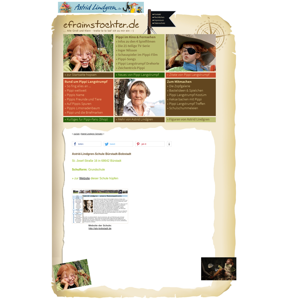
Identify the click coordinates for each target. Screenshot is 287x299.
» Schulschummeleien (182, 108)
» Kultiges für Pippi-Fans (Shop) (86, 119)
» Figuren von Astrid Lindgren (188, 119)
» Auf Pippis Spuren (78, 104)
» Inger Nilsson (126, 50)
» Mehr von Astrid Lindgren (134, 119)
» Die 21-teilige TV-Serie (133, 46)
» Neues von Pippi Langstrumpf (137, 75)
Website (84, 178)
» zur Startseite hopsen (81, 75)
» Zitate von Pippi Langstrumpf (188, 75)
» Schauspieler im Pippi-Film (137, 54)
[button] (86, 144)
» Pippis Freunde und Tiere (83, 99)
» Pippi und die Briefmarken (84, 112)
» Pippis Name (74, 95)
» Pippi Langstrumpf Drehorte (137, 63)
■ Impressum (158, 20)
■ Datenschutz (158, 23)
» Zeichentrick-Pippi (130, 68)
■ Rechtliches (158, 17)
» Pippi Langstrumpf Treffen (186, 104)
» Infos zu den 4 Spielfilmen (135, 41)
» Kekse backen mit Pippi (184, 99)
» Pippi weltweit (75, 90)
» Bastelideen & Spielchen (185, 90)
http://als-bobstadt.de (100, 228)
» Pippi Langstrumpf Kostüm (186, 95)
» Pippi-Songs (126, 59)
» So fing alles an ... (78, 86)
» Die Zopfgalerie (178, 86)
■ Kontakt (156, 14)
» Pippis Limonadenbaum (82, 108)
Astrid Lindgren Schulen (92, 134)
